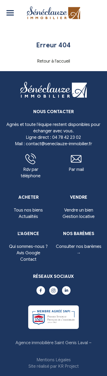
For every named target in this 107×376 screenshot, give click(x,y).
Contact (28, 259)
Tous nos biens (28, 210)
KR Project (68, 366)
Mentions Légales (53, 360)
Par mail (76, 163)
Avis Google (28, 253)
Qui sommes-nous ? (28, 246)
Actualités (28, 216)
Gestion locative (78, 216)
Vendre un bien (78, 210)
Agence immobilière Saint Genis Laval (51, 343)
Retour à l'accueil (53, 61)
